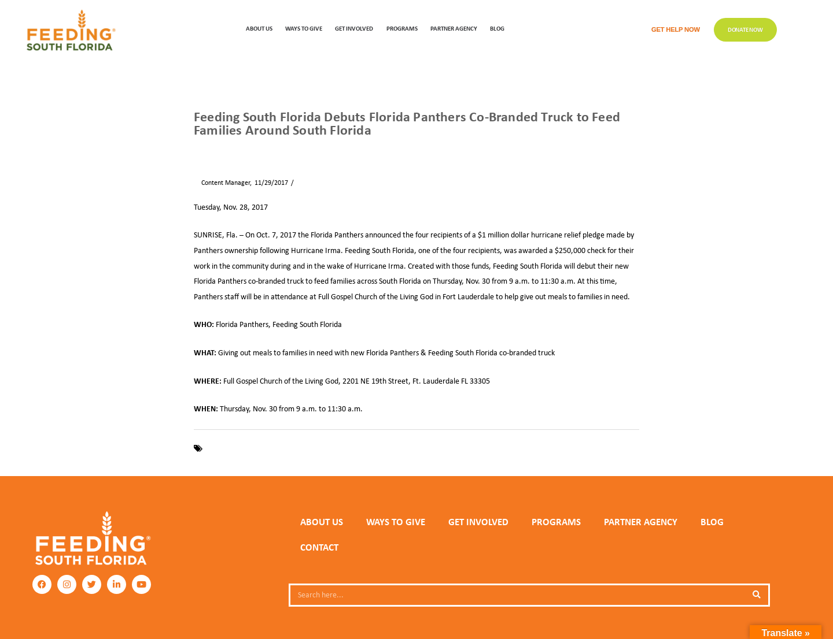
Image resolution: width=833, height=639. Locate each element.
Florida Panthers (305, 448)
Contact (319, 547)
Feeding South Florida (240, 448)
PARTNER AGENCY (640, 521)
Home (202, 150)
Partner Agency (453, 28)
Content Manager (222, 182)
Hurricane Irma (360, 448)
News (228, 150)
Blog (497, 28)
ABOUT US (259, 28)
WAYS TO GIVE (303, 28)
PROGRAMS (402, 28)
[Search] (756, 595)
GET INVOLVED (354, 28)
